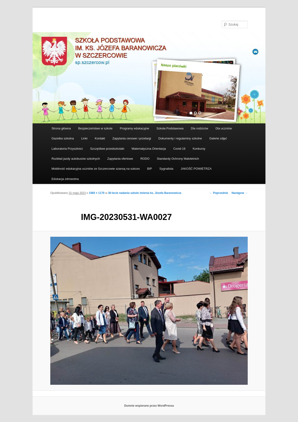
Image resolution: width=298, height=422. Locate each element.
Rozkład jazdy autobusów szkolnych (75, 158)
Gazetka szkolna (62, 138)
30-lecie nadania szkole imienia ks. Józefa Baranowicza (144, 193)
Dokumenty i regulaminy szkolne (180, 138)
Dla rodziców (199, 128)
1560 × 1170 (96, 193)
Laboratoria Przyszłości (67, 148)
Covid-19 (179, 148)
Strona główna (61, 128)
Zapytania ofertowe (120, 158)
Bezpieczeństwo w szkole (95, 128)
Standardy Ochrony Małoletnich (178, 158)
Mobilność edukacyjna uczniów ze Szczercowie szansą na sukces (95, 168)
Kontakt (100, 138)
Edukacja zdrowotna (65, 179)
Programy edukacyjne (134, 128)
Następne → (240, 193)
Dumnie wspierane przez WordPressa (149, 405)
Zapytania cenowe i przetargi (131, 138)
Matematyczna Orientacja (149, 148)
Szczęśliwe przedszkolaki (107, 148)
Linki (84, 138)
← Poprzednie (219, 193)
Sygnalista (166, 168)
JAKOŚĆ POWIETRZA (196, 168)
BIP (149, 168)
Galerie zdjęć (218, 138)
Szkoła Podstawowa (169, 128)
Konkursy (199, 148)
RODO (144, 158)
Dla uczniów (224, 128)
